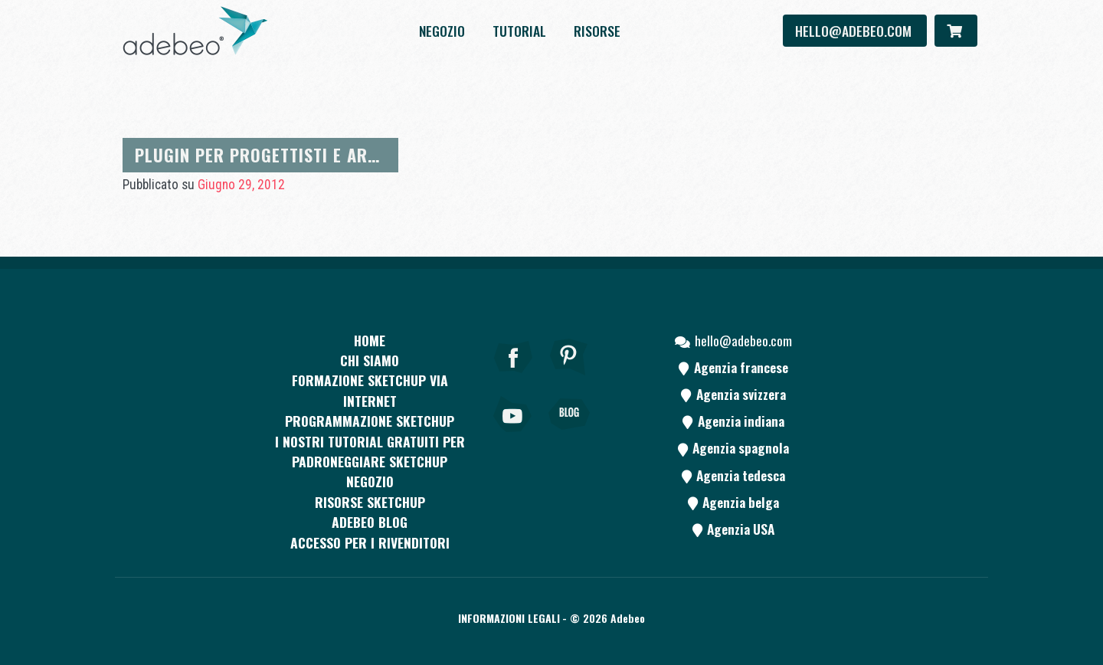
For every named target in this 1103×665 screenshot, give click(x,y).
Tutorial (519, 31)
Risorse (597, 31)
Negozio (442, 31)
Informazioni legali (509, 618)
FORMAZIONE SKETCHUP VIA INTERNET (370, 390)
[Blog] (569, 435)
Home (369, 340)
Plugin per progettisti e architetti (285, 154)
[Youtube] (513, 435)
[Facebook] (513, 378)
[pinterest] (569, 378)
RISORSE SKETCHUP (370, 502)
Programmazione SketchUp (369, 421)
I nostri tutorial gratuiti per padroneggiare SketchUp (370, 451)
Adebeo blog (369, 522)
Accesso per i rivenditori (370, 542)
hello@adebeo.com (855, 31)
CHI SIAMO (369, 360)
